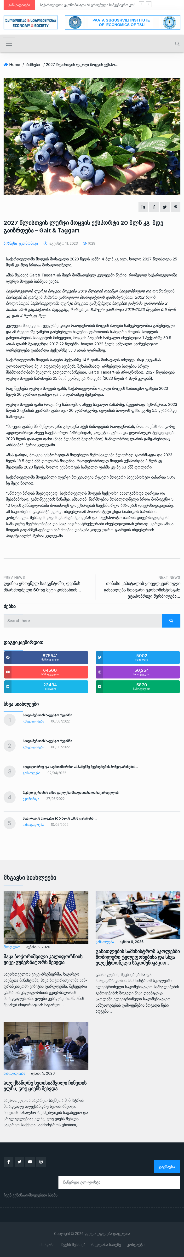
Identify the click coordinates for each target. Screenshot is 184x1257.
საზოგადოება (33, 825)
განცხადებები (33, 721)
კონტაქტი (135, 1245)
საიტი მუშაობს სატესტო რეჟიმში (47, 715)
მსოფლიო (12, 947)
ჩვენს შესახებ (73, 1245)
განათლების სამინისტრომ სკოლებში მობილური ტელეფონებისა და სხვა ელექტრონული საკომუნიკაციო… (138, 957)
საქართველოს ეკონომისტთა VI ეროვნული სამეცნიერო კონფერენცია (95, 5)
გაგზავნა (167, 1166)
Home (14, 64)
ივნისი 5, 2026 (43, 1073)
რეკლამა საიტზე (106, 1245)
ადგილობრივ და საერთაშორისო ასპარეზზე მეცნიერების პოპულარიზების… (80, 767)
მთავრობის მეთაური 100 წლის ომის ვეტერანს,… (60, 818)
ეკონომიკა (28, 243)
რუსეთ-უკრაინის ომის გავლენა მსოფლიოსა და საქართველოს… (72, 792)
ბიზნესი (33, 64)
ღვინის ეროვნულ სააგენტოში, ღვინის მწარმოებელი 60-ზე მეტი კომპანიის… (46, 583)
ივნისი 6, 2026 (38, 947)
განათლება (31, 773)
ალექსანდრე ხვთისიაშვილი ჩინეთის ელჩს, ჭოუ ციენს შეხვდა (45, 1086)
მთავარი (47, 1245)
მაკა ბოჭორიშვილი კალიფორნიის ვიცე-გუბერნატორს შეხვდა (43, 959)
